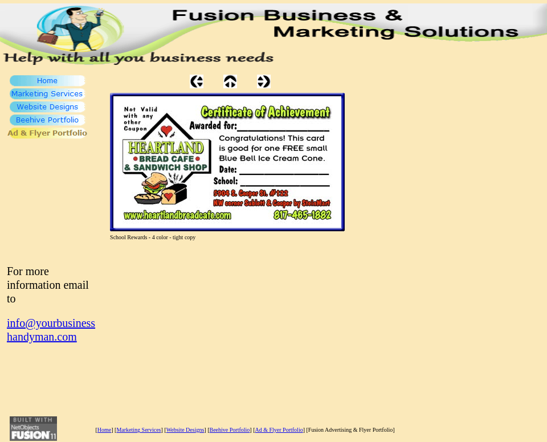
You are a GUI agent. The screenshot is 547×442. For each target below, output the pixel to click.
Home (104, 430)
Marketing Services (138, 430)
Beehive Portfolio (230, 430)
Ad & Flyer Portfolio (279, 430)
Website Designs (185, 430)
